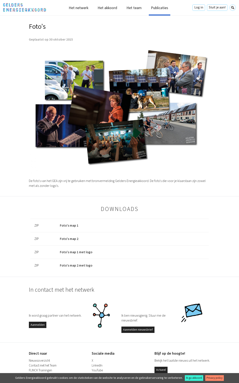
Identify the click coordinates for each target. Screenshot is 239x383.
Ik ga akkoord (194, 378)
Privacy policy (215, 378)
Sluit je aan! (217, 7)
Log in (198, 7)
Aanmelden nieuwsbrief (138, 330)
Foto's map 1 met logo (76, 252)
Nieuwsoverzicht (39, 360)
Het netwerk (78, 8)
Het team (134, 8)
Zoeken (233, 7)
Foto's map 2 (69, 239)
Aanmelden (38, 325)
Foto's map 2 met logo (76, 265)
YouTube (97, 370)
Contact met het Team (42, 365)
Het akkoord (107, 8)
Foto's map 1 (69, 225)
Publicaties (159, 8)
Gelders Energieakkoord (24, 7)
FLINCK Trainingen (40, 370)
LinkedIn (97, 365)
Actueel (161, 370)
